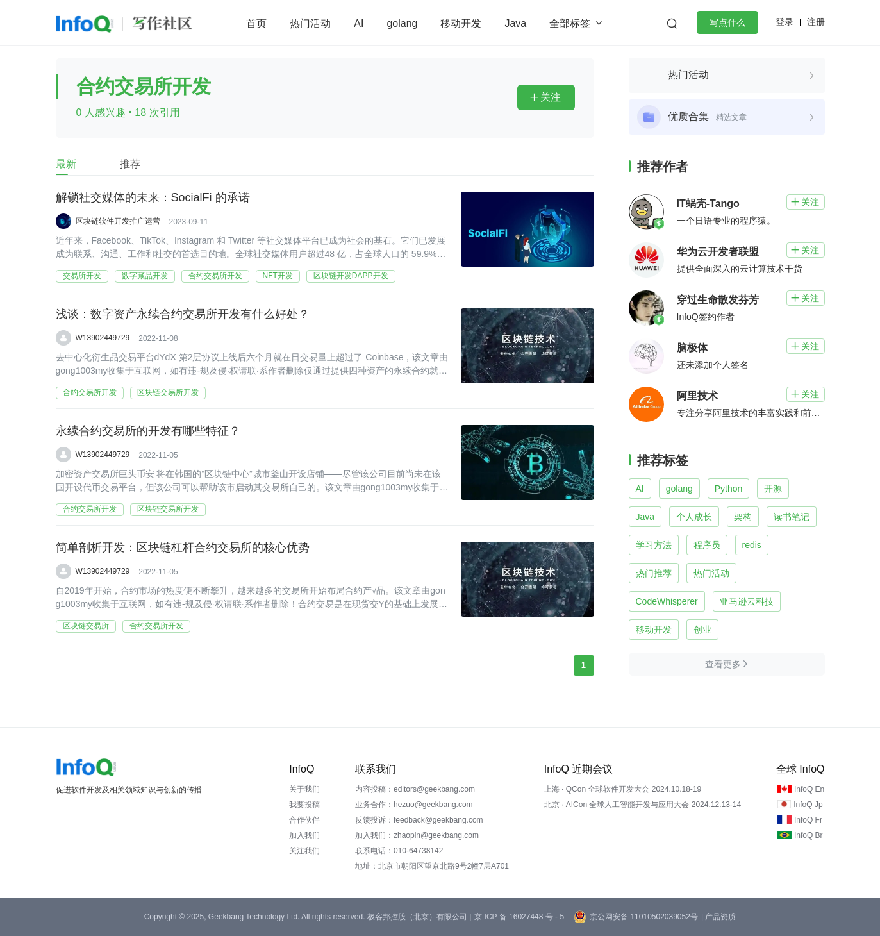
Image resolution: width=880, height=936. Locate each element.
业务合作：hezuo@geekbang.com (414, 804)
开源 (773, 488)
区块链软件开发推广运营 (118, 221)
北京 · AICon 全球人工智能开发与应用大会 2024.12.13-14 (642, 804)
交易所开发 (82, 275)
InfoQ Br (808, 835)
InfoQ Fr (808, 819)
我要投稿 (304, 804)
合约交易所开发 (215, 275)
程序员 (706, 545)
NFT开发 (278, 275)
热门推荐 (654, 573)
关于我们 (304, 789)
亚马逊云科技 (747, 601)
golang (401, 23)
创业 (702, 629)
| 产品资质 (718, 916)
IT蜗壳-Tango (708, 203)
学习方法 (654, 545)
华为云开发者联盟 (718, 251)
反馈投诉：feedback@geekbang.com (419, 819)
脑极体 (692, 347)
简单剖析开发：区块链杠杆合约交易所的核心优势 (183, 548)
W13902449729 (103, 337)
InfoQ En (809, 789)
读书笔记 (791, 517)
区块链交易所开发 (168, 392)
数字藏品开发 (145, 275)
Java (515, 23)
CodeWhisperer (667, 601)
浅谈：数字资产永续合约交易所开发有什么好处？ (183, 314)
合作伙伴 (304, 819)
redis (751, 545)
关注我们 (304, 850)
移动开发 (460, 23)
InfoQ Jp (807, 804)
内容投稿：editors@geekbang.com (415, 789)
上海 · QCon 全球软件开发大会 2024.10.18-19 (622, 789)
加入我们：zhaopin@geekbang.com (417, 835)
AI (358, 23)
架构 (743, 517)
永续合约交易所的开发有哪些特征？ (148, 431)
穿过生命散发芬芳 (718, 299)
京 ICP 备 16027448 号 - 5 (519, 916)
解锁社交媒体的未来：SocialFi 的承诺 (153, 198)
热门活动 (310, 23)
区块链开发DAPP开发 (350, 275)
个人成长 (694, 517)
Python (729, 488)
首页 (256, 23)
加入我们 (304, 835)
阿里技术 (697, 395)
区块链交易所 (86, 625)
